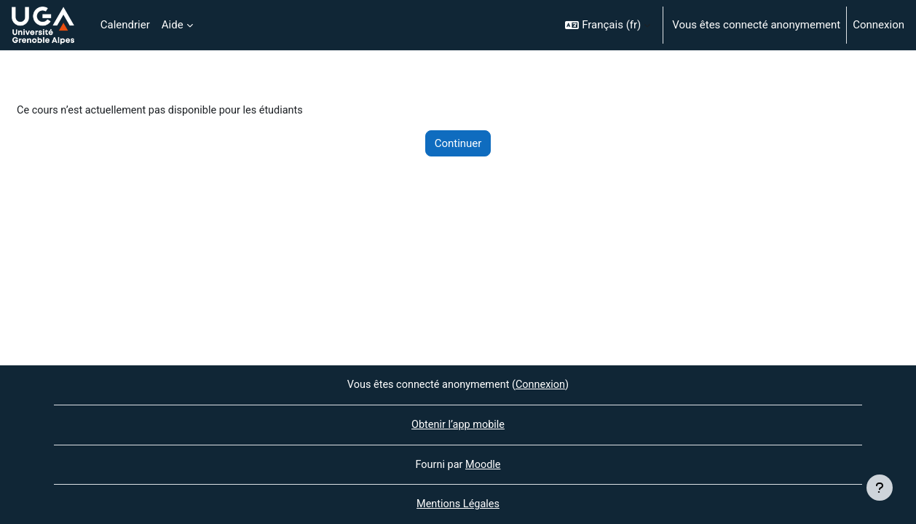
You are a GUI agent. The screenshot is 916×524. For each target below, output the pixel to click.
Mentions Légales (458, 504)
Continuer (458, 144)
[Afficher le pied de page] (879, 488)
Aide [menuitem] (172, 24)
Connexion (878, 24)
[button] (608, 25)
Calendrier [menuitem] (125, 24)
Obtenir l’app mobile (458, 423)
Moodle (483, 463)
